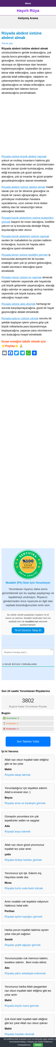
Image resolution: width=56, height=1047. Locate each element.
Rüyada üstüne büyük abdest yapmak (23, 156)
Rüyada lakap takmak (17, 774)
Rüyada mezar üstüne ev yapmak (21, 277)
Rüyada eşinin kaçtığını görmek (23, 916)
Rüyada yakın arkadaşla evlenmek (25, 973)
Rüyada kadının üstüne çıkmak (19, 318)
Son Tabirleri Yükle (28, 741)
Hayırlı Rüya (28, 10)
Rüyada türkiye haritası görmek (23, 859)
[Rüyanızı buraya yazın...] (28, 652)
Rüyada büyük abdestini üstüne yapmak (25, 236)
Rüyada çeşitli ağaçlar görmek (23, 945)
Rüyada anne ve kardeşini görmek (25, 803)
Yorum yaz (7, 43)
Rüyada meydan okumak (19, 1034)
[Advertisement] (28, 125)
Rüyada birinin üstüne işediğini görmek (24, 254)
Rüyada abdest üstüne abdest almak (23, 187)
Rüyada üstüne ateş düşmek (18, 303)
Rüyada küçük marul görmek (22, 1005)
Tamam (38, 1045)
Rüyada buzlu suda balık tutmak (24, 888)
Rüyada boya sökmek (17, 831)
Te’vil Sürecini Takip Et (28, 630)
